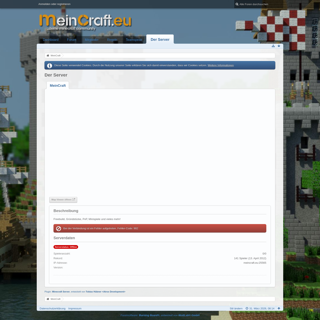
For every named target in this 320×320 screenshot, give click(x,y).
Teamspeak (134, 39)
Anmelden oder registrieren (54, 4)
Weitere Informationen (221, 65)
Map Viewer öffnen (61, 199)
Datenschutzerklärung (52, 308)
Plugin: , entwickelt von (84, 291)
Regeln (112, 39)
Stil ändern (236, 308)
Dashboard (50, 39)
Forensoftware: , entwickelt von (160, 315)
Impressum (74, 308)
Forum (71, 39)
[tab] (58, 86)
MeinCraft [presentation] (58, 86)
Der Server (160, 40)
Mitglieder (92, 39)
